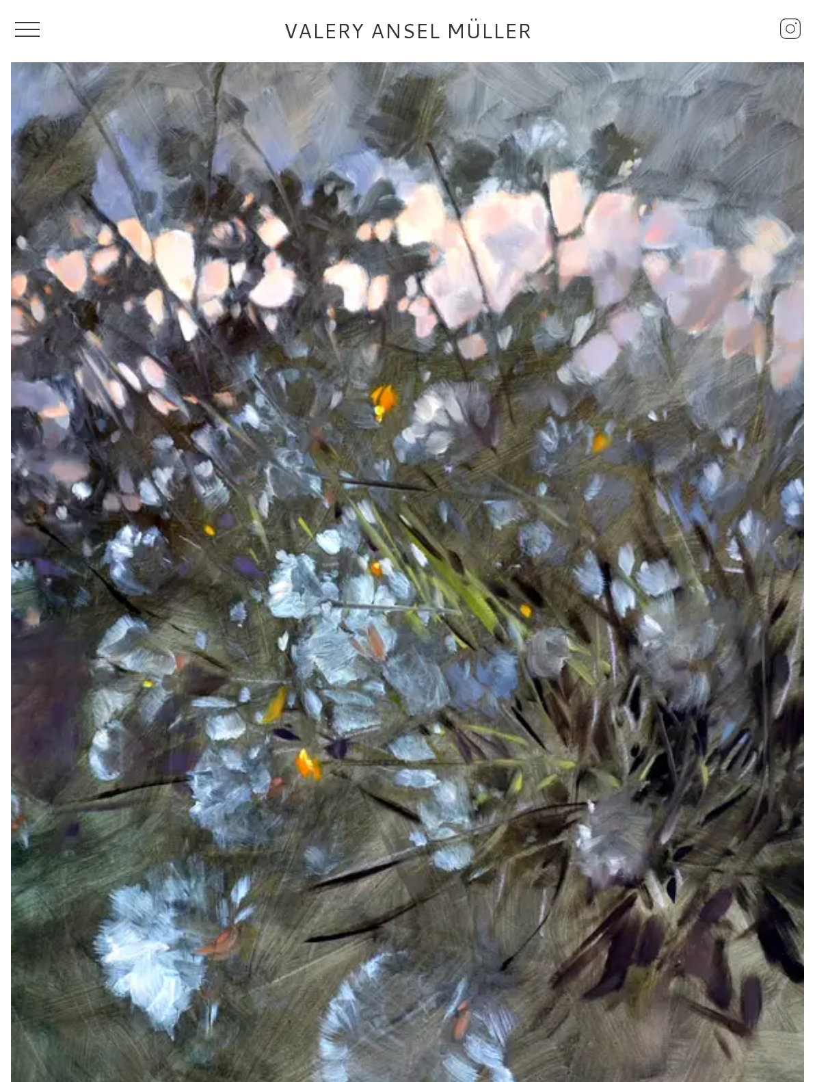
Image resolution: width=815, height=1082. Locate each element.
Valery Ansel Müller (408, 30)
